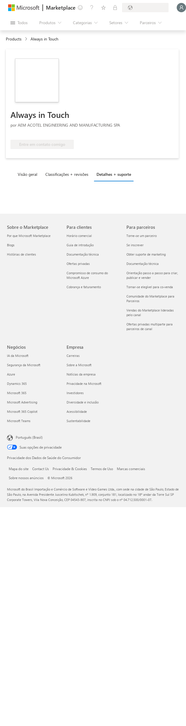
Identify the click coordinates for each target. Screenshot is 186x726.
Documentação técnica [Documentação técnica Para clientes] (83, 254)
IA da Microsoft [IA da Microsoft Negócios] (17, 355)
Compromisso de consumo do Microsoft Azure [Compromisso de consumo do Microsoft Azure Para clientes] (87, 275)
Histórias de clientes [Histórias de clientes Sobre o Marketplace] (21, 254)
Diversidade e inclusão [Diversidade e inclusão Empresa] (83, 402)
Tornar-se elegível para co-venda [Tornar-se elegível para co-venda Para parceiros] (149, 287)
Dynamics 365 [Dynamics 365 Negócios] (17, 383)
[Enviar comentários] (80, 7)
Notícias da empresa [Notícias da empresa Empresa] (81, 374)
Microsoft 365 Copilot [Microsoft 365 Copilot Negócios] (22, 411)
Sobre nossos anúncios (26, 477)
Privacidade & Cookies (70, 468)
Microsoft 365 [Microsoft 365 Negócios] (16, 393)
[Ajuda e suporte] (91, 7)
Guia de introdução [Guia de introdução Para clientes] (80, 245)
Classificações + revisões (66, 174)
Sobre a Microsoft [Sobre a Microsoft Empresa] (79, 365)
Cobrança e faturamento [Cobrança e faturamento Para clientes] (84, 287)
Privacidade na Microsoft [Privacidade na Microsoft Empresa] (84, 383)
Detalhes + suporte (113, 174)
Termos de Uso (102, 468)
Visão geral (27, 174)
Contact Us (40, 468)
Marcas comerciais (131, 468)
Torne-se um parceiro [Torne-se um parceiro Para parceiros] (141, 235)
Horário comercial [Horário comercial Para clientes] (79, 235)
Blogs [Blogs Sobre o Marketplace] (11, 245)
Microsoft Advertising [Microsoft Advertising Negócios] (22, 402)
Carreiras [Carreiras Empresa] (73, 355)
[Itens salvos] (103, 7)
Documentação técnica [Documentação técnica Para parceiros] (142, 263)
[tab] (29, 174)
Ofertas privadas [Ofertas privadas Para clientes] (78, 263)
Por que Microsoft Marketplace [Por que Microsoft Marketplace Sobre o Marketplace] (29, 235)
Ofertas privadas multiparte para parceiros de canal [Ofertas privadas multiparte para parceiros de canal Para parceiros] (149, 326)
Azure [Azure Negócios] (11, 374)
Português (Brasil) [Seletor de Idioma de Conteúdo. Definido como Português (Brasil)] (29, 437)
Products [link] (14, 39)
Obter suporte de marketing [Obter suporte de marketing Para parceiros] (146, 254)
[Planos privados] (115, 7)
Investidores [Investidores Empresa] (75, 393)
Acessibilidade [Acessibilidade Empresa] (77, 411)
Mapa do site (18, 468)
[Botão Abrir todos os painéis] (19, 22)
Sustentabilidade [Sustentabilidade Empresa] (78, 421)
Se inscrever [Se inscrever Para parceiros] (135, 245)
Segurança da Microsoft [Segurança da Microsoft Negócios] (23, 365)
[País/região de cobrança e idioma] (145, 7)
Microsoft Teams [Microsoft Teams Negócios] (19, 421)
